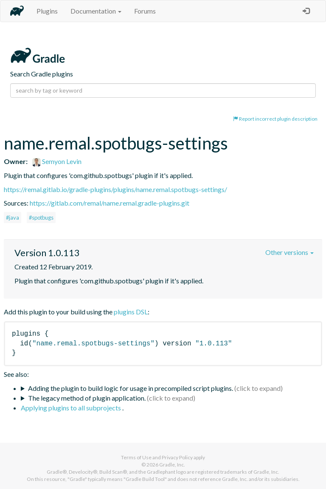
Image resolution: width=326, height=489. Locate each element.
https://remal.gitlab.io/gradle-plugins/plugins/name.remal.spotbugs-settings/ (115, 189)
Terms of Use (136, 457)
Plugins (47, 11)
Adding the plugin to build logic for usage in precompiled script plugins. (130, 388)
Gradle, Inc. (172, 464)
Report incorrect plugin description (275, 119)
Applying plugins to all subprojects (71, 408)
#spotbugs (41, 217)
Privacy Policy (177, 457)
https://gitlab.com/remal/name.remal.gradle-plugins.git (109, 203)
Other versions (289, 252)
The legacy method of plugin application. (87, 398)
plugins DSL (131, 312)
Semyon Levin (57, 161)
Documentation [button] (95, 11)
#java (12, 217)
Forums (145, 11)
